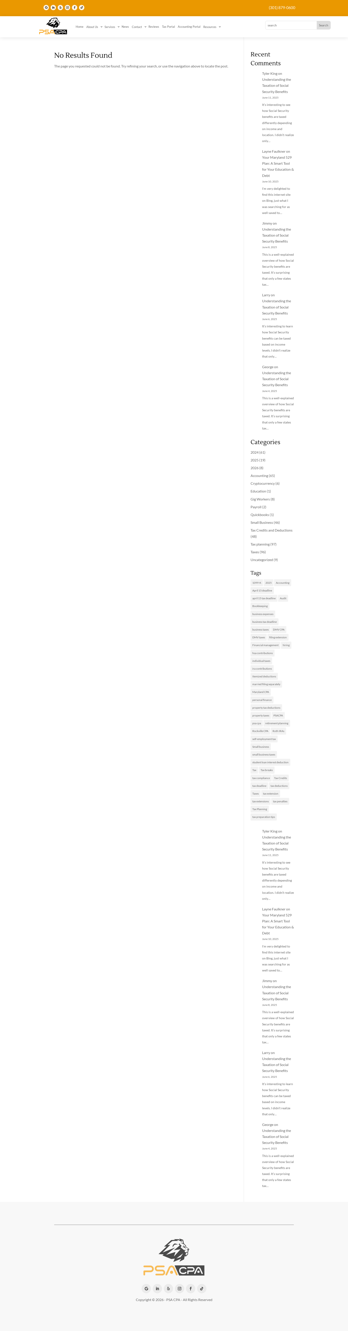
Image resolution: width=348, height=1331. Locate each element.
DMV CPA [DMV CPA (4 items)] (279, 629)
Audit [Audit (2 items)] (283, 598)
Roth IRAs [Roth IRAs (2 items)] (278, 731)
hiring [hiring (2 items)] (286, 645)
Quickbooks (260, 514)
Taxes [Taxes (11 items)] (255, 793)
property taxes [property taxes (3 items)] (260, 715)
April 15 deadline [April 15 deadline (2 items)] (262, 590)
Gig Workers (260, 499)
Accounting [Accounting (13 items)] (282, 582)
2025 (255, 460)
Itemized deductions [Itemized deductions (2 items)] (264, 676)
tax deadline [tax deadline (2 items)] (259, 785)
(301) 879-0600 (282, 7)
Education (258, 491)
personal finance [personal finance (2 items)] (262, 700)
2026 (255, 468)
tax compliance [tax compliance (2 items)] (261, 778)
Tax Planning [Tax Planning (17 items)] (259, 809)
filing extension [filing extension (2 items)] (278, 637)
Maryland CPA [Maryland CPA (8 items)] (260, 692)
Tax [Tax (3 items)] (254, 770)
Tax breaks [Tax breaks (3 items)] (267, 770)
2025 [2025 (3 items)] (268, 582)
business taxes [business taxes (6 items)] (260, 629)
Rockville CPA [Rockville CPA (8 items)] (260, 731)
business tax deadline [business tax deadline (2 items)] (264, 621)
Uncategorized (262, 560)
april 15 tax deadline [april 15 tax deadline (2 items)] (264, 598)
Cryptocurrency (263, 483)
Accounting (259, 475)
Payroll (256, 507)
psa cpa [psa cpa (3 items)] (256, 723)
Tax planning (260, 544)
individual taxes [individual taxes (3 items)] (261, 661)
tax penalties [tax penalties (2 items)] (280, 801)
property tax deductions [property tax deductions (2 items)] (266, 707)
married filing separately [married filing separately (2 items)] (266, 684)
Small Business (262, 522)
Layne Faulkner (273, 151)
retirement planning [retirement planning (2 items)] (276, 723)
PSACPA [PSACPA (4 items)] (278, 715)
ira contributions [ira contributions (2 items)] (262, 668)
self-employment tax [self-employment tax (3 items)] (264, 739)
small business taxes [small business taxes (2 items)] (263, 754)
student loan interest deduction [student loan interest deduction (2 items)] (270, 762)
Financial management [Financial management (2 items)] (265, 645)
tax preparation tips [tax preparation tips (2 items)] (263, 817)
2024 (255, 452)
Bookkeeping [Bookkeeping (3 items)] (260, 606)
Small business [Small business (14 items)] (260, 746)
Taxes (255, 552)
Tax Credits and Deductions (272, 530)
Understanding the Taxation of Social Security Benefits (276, 85)
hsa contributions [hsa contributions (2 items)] (262, 653)
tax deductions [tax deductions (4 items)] (279, 785)
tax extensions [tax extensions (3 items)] (260, 801)
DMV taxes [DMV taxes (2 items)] (258, 637)
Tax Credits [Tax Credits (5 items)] (280, 778)
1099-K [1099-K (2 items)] (256, 582)
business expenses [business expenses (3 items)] (262, 614)
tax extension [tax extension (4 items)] (270, 793)
